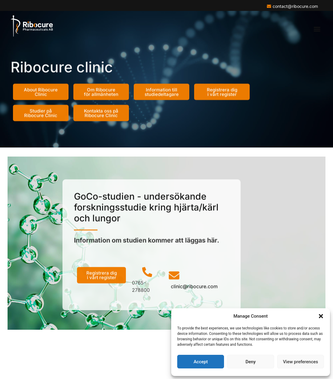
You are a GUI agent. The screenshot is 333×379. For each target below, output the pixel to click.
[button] (321, 316)
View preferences (300, 361)
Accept (201, 361)
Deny (250, 361)
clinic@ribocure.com (194, 296)
